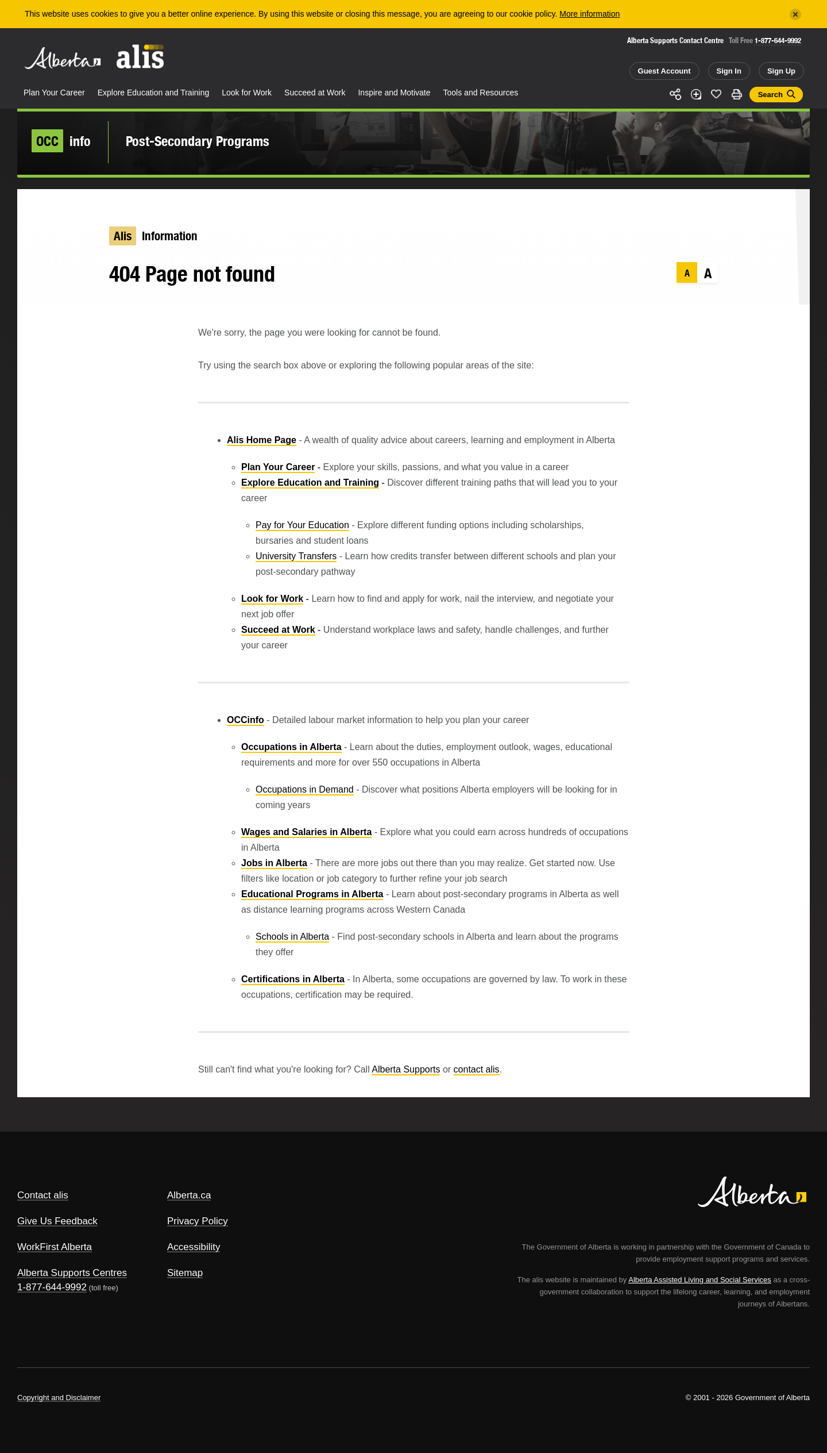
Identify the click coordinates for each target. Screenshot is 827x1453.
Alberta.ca (189, 1195)
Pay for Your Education (302, 525)
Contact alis (42, 1195)
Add (696, 94)
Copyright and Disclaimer (59, 1397)
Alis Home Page (261, 440)
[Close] (795, 14)
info (61, 141)
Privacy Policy (197, 1221)
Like (716, 93)
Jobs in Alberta (274, 863)
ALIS (141, 57)
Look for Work (247, 92)
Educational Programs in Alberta (312, 894)
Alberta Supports (406, 1069)
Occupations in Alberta (291, 747)
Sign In (729, 71)
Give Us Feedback (57, 1221)
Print (737, 94)
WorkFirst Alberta (54, 1246)
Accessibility (194, 1246)
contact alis (477, 1069)
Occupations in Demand (305, 789)
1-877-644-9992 (778, 40)
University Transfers (296, 556)
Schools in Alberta (292, 936)
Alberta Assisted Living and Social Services (699, 1279)
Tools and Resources (481, 92)
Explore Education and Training (154, 92)
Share (675, 94)
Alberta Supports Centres (72, 1272)
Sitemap (185, 1272)
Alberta (62, 58)
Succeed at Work (314, 92)
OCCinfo (245, 720)
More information (589, 13)
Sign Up (781, 71)
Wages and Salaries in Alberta (306, 832)
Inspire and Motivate (394, 92)
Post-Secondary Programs (197, 141)
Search (770, 94)
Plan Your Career (54, 92)
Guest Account (664, 71)
